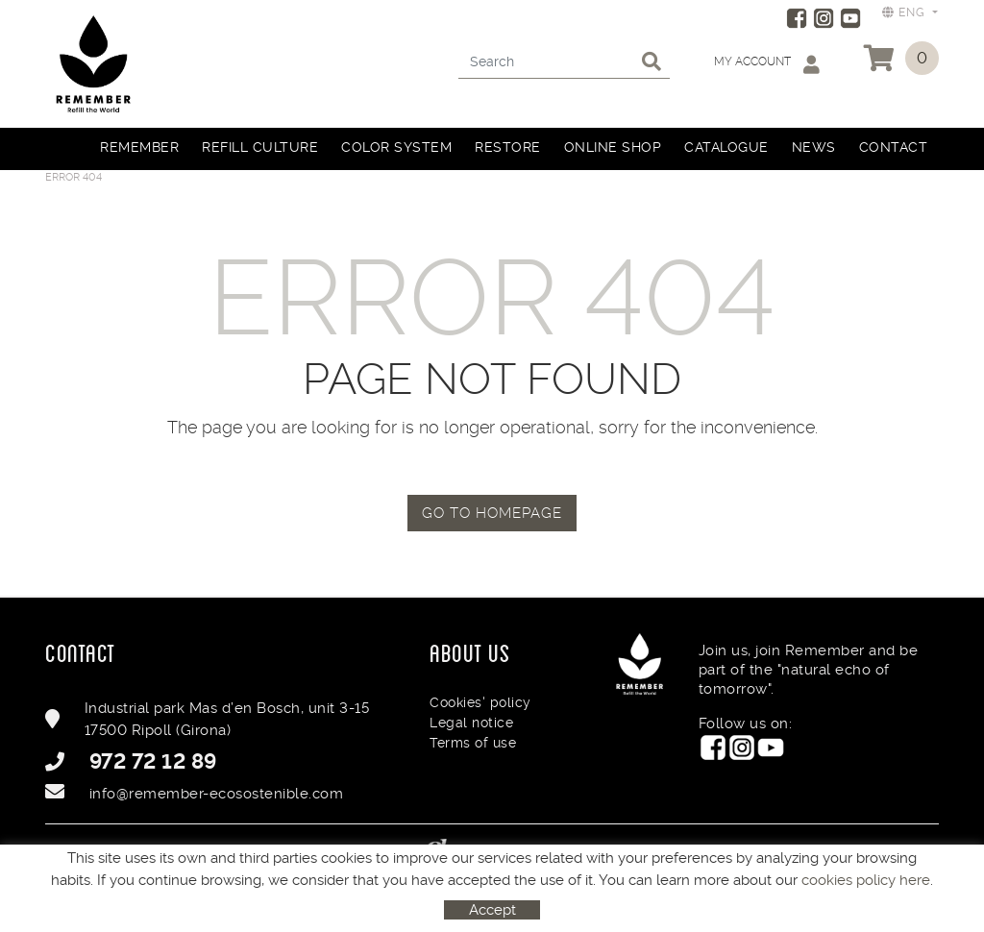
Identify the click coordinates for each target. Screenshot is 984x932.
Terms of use (473, 742)
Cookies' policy (480, 702)
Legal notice (471, 722)
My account (767, 64)
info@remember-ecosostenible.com (216, 793)
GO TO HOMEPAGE (492, 513)
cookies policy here (865, 880)
